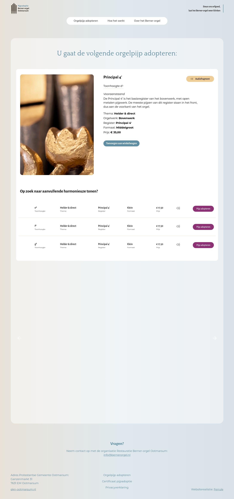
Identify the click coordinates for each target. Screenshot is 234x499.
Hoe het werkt (116, 20)
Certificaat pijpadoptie (117, 481)
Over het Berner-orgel (147, 20)
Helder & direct (68, 207)
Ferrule (218, 489)
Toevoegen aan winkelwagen (121, 143)
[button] (19, 338)
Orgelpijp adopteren (86, 20)
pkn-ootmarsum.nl (23, 489)
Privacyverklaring (117, 487)
